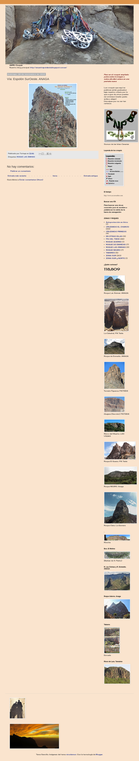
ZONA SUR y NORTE (115, 258)
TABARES (110, 253)
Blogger (99, 754)
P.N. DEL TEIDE (113, 239)
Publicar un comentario (20, 171)
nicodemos (71, 754)
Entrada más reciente (17, 176)
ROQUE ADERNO (114, 242)
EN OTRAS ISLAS (114, 236)
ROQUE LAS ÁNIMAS (26, 157)
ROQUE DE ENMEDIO (116, 244)
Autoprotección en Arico (117, 222)
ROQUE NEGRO (113, 250)
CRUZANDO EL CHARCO (117, 227)
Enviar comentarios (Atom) (31, 180)
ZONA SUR (111, 256)
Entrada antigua (91, 176)
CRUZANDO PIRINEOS (116, 231)
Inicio (55, 176)
